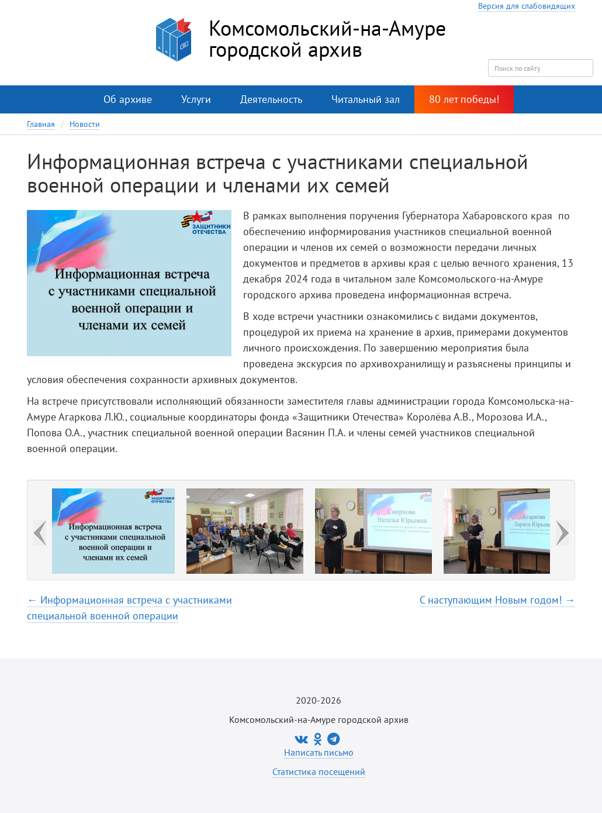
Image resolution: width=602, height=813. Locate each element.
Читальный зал (365, 99)
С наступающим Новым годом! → (497, 600)
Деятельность (271, 99)
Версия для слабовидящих (526, 6)
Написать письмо (319, 752)
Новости (85, 124)
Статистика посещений (318, 771)
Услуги (196, 99)
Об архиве (127, 99)
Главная (41, 124)
